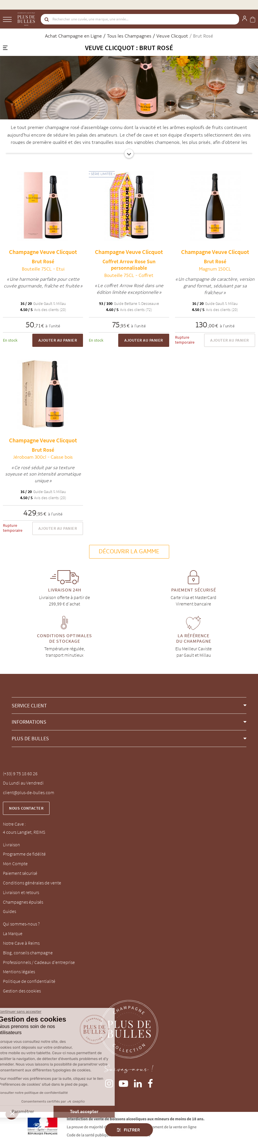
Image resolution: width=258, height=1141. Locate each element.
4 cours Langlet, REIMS (24, 832)
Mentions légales (19, 971)
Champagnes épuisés (23, 902)
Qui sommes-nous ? (21, 924)
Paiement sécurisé (20, 873)
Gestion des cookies (22, 991)
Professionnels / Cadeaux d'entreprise (39, 962)
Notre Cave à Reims (21, 943)
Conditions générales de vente (32, 883)
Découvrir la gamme (129, 551)
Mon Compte (15, 863)
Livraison (11, 844)
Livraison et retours (21, 892)
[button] (129, 705)
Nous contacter (26, 808)
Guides (9, 911)
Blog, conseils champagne (28, 952)
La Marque (12, 933)
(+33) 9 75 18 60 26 (20, 773)
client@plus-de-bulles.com (28, 792)
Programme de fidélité (24, 854)
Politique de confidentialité (29, 981)
